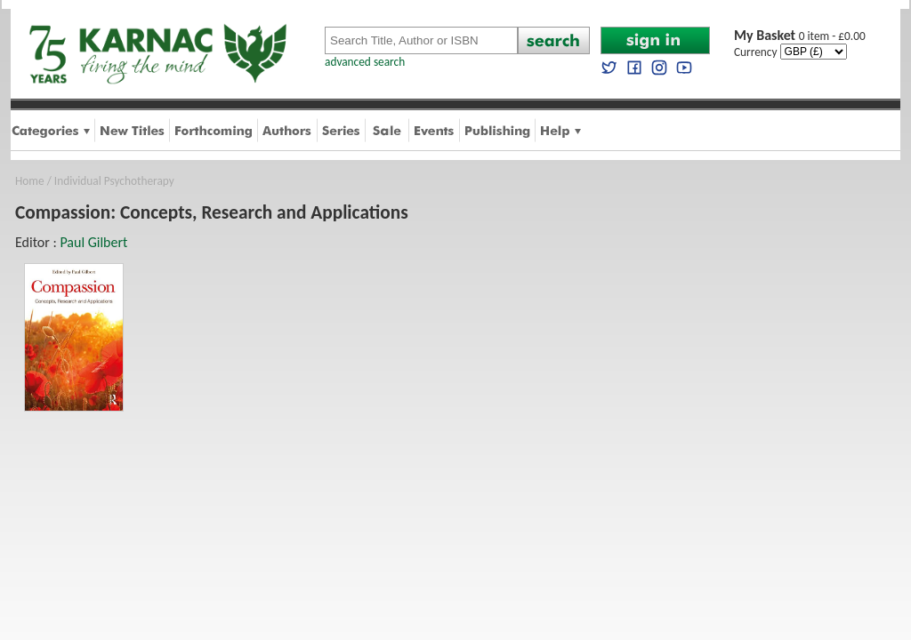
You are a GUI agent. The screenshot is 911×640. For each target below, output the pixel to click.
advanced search (365, 61)
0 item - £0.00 (800, 36)
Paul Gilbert (93, 242)
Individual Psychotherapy (114, 180)
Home (29, 180)
